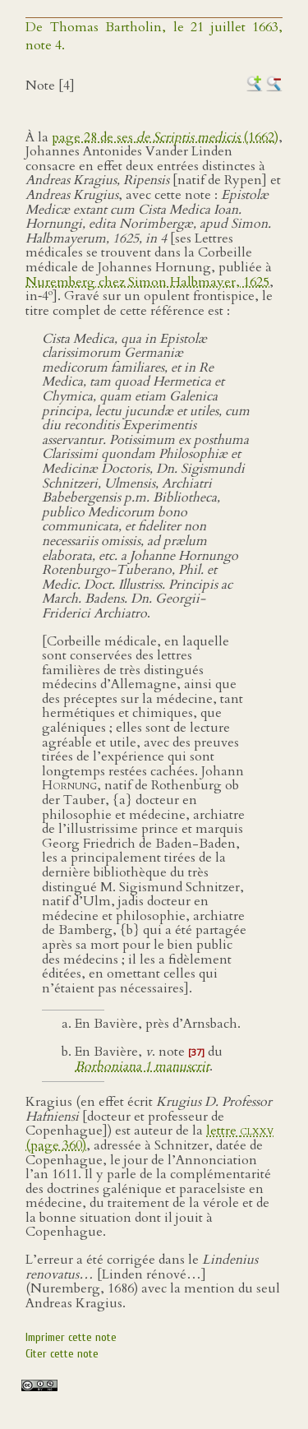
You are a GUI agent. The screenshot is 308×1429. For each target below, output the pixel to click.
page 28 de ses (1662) (165, 137)
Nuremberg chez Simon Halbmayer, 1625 (147, 282)
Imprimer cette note (71, 1337)
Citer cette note (62, 1354)
